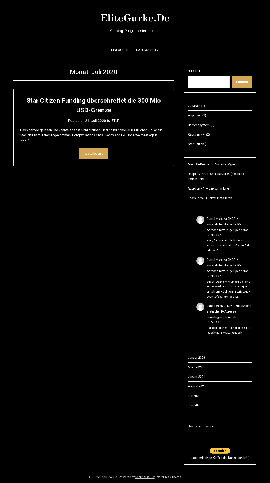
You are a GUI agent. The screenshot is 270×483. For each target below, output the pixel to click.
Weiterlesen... (94, 154)
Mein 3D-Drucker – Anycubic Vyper (212, 164)
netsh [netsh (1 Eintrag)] (201, 426)
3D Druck (194, 106)
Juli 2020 (194, 396)
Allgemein (194, 115)
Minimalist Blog (145, 477)
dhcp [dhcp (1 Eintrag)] (190, 426)
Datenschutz (147, 50)
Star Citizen (196, 144)
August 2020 (196, 386)
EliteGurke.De (135, 17)
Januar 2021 (196, 377)
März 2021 (195, 367)
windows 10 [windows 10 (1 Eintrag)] (212, 426)
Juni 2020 (194, 405)
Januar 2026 (196, 357)
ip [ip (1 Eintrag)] (196, 426)
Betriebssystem (199, 125)
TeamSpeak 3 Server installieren (210, 198)
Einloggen (120, 50)
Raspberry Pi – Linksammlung (208, 188)
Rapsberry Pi (196, 134)
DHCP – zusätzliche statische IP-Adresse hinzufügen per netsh (227, 224)
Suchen (194, 71)
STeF (115, 120)
